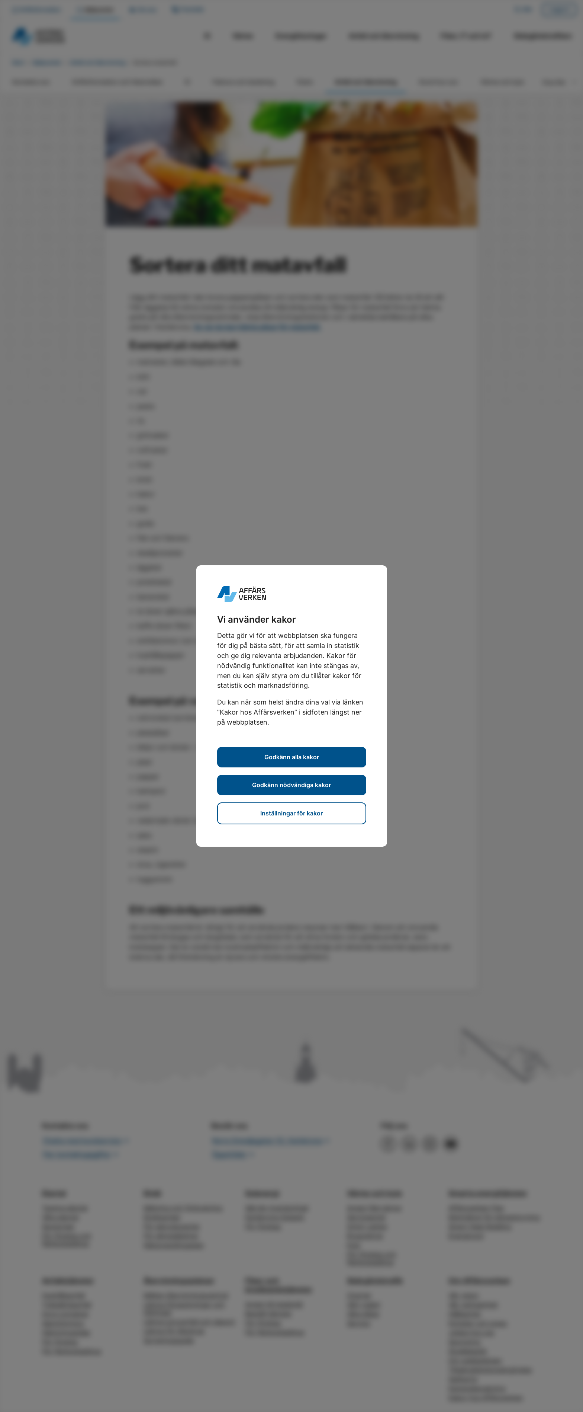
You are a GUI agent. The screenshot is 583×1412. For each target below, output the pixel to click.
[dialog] (291, 706)
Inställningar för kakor (291, 813)
